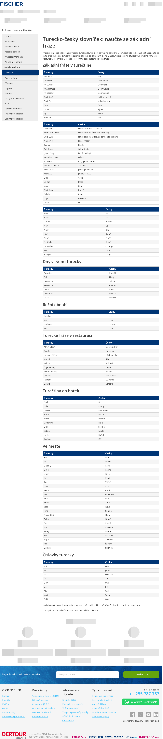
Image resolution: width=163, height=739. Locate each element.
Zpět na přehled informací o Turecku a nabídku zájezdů (72, 610)
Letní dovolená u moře (102, 696)
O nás (5, 708)
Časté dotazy (68, 720)
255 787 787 (146, 694)
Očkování (9, 83)
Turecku (123, 53)
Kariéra (5, 704)
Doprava (8, 88)
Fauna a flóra (11, 78)
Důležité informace (13, 108)
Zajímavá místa (12, 46)
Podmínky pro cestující (72, 704)
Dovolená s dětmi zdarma (104, 712)
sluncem (84, 55)
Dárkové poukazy (40, 700)
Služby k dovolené (70, 708)
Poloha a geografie (13, 62)
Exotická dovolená (100, 708)
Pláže (7, 103)
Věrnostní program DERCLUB (45, 696)
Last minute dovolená (102, 700)
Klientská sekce (69, 700)
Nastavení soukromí (41, 712)
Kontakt (5, 696)
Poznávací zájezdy (100, 716)
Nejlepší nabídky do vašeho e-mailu (21, 674)
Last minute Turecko (14, 118)
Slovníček (9, 72)
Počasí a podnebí (12, 51)
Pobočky (6, 700)
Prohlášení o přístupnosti (13, 716)
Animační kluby (99, 704)
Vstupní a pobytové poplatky (75, 712)
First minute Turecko (14, 113)
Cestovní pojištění (40, 704)
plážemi (75, 55)
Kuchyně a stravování (14, 98)
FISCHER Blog (8, 712)
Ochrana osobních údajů (43, 708)
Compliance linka (40, 716)
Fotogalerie (10, 41)
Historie (8, 93)
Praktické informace (14, 56)
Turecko (8, 36)
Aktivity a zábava (12, 67)
